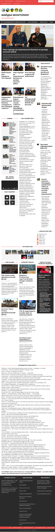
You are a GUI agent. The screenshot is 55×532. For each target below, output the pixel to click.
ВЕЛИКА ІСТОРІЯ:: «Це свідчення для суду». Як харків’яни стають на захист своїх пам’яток (23, 448)
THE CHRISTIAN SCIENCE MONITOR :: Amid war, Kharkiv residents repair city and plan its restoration (24, 426)
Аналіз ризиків (16, 3)
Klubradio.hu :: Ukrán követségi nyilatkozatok (11, 391)
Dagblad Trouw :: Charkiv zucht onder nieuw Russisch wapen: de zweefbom (18, 381)
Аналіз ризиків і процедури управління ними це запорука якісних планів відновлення (46, 186)
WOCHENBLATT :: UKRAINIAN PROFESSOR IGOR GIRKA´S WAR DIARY (17, 443)
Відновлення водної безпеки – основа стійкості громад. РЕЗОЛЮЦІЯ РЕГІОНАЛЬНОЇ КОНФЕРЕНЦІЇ (18, 105)
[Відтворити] (3, 188)
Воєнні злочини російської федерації (45, 263)
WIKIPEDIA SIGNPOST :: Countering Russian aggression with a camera (17, 441)
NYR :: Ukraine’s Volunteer (7, 400)
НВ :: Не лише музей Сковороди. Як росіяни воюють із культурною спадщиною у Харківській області (25, 453)
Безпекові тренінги (27, 262)
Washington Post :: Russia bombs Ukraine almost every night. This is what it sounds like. (27, 123)
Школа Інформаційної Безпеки (44, 494)
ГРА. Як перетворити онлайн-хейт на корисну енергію (27, 313)
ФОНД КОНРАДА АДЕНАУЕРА (25, 494)
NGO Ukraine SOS (23, 501)
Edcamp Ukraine (22, 520)
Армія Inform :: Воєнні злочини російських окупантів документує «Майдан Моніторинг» (22, 446)
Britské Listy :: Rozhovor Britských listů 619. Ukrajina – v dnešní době (17, 373)
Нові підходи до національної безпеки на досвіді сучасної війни (25, 50)
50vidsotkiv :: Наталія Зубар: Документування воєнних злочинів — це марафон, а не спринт (23, 368)
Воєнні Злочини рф (9, 1)
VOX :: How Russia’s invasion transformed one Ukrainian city (15, 438)
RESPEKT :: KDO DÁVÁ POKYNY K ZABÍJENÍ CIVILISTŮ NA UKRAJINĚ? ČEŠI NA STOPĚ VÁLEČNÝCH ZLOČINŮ (26, 413)
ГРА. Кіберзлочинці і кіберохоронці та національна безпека (25, 339)
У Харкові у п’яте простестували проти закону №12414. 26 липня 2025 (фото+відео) (12, 149)
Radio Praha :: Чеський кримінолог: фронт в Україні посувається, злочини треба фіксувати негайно (25, 408)
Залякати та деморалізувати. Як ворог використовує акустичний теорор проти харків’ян (27, 177)
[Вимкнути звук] (14, 188)
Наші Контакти (43, 22)
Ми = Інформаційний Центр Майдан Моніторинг (13, 22)
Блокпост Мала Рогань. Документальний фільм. (8, 312)
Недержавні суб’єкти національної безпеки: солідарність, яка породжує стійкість (6, 103)
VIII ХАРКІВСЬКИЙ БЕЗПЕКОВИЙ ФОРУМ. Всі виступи (30, 101)
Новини (9, 118)
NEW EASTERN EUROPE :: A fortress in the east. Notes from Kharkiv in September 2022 (21, 395)
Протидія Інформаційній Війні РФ (46, 146)
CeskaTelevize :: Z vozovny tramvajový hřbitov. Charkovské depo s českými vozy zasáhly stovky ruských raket (26, 376)
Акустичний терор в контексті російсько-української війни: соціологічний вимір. (26, 148)
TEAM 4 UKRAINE (22, 485)
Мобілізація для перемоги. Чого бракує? (6, 75)
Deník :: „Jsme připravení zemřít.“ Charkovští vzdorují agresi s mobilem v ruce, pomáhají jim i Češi (23, 383)
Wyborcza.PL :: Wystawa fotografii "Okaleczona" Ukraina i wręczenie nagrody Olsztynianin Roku (23, 445)
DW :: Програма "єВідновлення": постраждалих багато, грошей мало (18, 384)
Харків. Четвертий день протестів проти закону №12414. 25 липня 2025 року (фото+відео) (12, 159)
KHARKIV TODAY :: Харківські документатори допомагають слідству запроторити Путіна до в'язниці (25, 389)
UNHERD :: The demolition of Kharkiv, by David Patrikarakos (15, 435)
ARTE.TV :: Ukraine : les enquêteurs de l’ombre (12, 371)
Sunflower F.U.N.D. (23, 511)
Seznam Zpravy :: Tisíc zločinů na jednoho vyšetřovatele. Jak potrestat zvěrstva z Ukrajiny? (22, 424)
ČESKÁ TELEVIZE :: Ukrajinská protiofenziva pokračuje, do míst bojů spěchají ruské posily (22, 375)
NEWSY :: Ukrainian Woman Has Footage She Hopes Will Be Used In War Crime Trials (21, 397)
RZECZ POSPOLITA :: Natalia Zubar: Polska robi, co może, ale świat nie (17, 418)
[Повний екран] (16, 188)
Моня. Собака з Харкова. (44, 276)
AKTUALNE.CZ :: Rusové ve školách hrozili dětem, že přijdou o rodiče (17, 370)
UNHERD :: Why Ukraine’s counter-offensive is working (13, 437)
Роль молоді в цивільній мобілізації (30, 74)
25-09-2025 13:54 (24, 285)
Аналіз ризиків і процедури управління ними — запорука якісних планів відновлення (43, 482)
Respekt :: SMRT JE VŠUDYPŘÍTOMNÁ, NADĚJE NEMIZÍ (14, 414)
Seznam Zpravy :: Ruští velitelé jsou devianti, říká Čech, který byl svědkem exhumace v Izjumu (23, 422)
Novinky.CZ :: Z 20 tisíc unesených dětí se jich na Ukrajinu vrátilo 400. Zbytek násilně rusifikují (22, 398)
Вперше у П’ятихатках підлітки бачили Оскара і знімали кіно (12, 139)
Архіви (51, 22)
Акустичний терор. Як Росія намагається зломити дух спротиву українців (25, 166)
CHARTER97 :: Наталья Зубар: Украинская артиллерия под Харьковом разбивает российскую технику (26, 379)
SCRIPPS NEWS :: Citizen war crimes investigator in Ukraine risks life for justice (19, 419)
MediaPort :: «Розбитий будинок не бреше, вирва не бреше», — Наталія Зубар (20, 394)
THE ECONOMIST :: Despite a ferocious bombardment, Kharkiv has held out (19, 427)
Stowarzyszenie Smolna (24, 488)
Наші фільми (9, 262)
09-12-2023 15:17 (6, 316)
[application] (9, 185)
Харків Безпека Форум (20, 1)
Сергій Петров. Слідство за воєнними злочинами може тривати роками (46, 295)
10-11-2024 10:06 (6, 281)
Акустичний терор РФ (24, 152)
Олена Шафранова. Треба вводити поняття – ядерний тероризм (45, 305)
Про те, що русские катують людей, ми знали (45, 300)
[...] (47, 99)
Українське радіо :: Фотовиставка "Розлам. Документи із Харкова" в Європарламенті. (22, 469)
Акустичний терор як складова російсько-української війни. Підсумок (26, 161)
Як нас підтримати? (33, 22)
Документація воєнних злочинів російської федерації (46, 70)
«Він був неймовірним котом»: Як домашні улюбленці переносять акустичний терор (27, 128)
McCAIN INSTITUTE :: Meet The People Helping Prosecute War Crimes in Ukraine (20, 392)
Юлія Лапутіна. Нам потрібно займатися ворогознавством (45, 310)
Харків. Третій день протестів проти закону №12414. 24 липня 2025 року (12, 170)
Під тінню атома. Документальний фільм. (8, 277)
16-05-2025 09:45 (24, 317)
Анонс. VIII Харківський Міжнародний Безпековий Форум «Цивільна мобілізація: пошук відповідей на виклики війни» (12, 128)
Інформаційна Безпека (6, 3)
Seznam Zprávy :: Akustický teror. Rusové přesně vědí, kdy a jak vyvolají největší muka (21, 421)
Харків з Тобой (22, 491)
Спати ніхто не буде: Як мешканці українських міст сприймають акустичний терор (27, 211)
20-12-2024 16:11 (24, 343)
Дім (2, 1)
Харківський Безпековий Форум (46, 105)
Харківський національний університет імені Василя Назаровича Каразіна (25, 516)
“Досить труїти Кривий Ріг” (25, 508)
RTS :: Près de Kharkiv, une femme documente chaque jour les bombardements (19, 416)
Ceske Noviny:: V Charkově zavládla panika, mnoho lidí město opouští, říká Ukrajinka (20, 378)
